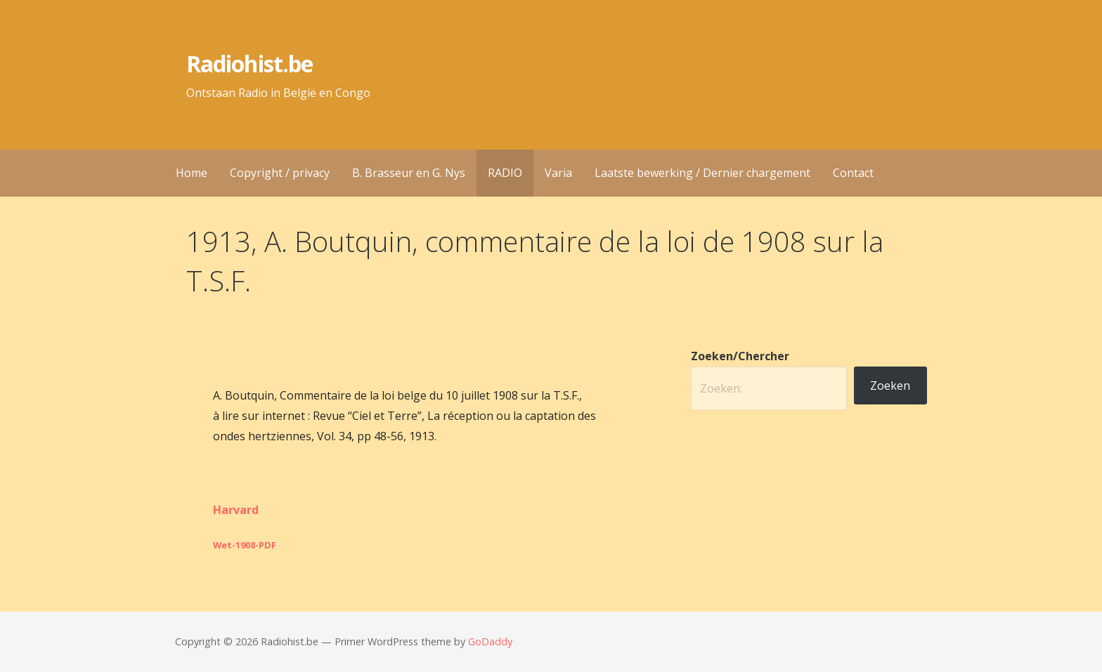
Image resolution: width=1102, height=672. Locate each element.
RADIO (505, 172)
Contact (853, 172)
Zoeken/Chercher (740, 356)
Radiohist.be (249, 63)
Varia (558, 172)
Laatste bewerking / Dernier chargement (702, 172)
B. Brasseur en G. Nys (408, 172)
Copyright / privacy (280, 172)
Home (191, 172)
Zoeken (890, 385)
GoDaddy (490, 641)
